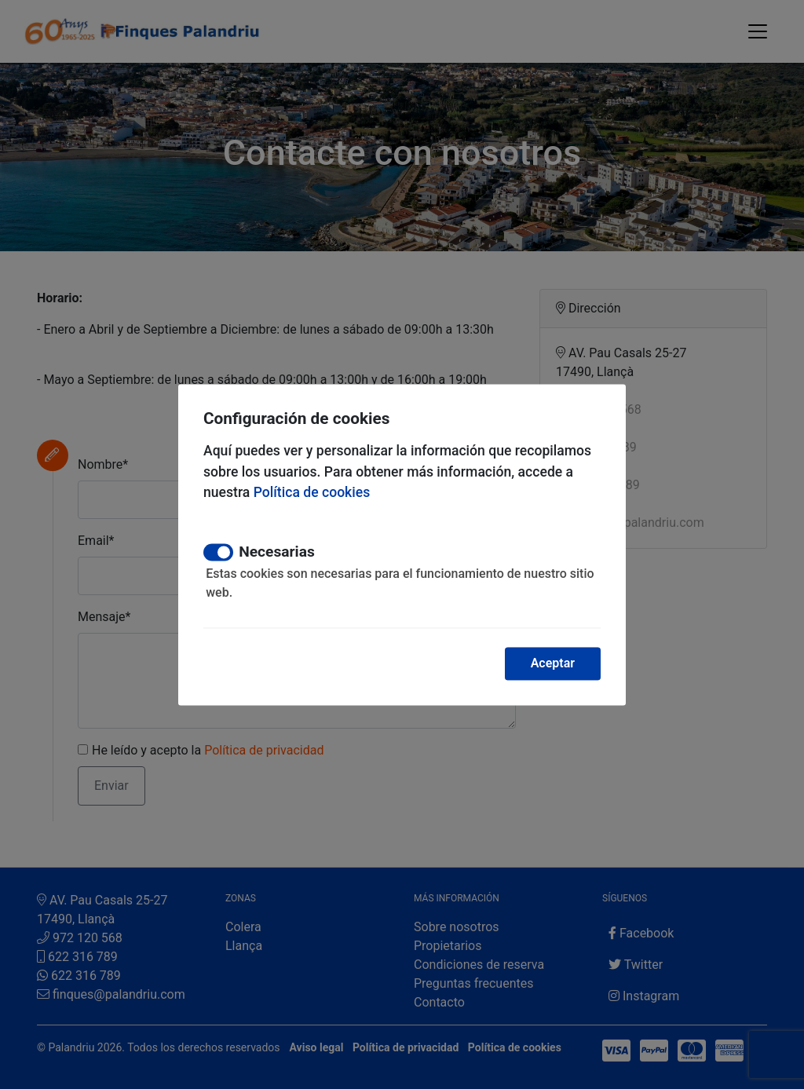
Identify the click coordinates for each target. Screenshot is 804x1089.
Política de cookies (312, 493)
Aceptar (553, 663)
